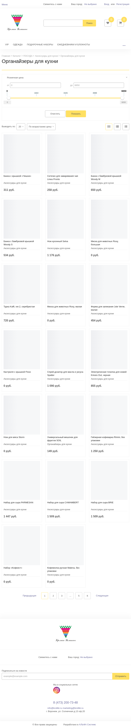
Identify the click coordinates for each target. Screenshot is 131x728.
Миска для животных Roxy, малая (64, 306)
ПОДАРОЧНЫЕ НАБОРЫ (40, 44)
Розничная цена (15, 77)
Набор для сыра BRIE (102, 502)
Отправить (120, 676)
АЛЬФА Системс (87, 724)
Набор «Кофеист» (13, 568)
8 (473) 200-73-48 (65, 702)
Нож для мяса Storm (14, 437)
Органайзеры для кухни (59, 444)
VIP (7, 44)
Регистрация (122, 4)
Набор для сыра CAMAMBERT (63, 502)
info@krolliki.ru (55, 708)
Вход (106, 4)
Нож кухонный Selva (57, 241)
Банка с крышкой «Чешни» (17, 176)
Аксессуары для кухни (15, 183)
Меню (5, 4)
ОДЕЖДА (18, 44)
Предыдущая (29, 596)
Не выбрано (90, 4)
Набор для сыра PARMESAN (18, 502)
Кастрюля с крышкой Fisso (17, 372)
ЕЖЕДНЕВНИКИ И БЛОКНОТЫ (73, 44)
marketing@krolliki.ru (73, 708)
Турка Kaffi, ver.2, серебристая (19, 306)
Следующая (102, 596)
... (124, 44)
